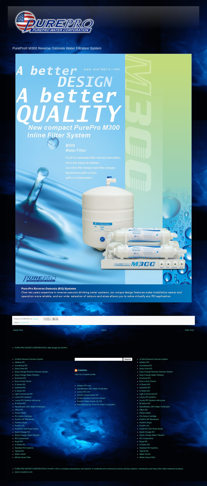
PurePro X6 (19, 426)
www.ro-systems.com (23, 472)
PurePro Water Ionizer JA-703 (89, 401)
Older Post (189, 330)
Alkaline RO (20, 362)
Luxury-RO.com (83, 392)
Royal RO (19, 441)
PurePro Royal (21, 423)
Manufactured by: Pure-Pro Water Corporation (96, 404)
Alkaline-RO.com (84, 386)
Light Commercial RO (24, 394)
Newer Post (18, 330)
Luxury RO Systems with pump (27, 400)
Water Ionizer (20, 454)
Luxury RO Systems (23, 397)
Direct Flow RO (21, 369)
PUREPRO (82, 370)
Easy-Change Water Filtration (27, 375)
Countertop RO (21, 365)
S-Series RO (20, 445)
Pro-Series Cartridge (23, 416)
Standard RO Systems (24, 448)
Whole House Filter (23, 457)
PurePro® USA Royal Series (26, 429)
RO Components (22, 438)
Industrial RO (20, 388)
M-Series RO (24, 322)
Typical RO (19, 451)
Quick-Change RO (22, 432)
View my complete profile (85, 374)
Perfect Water (20, 413)
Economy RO (20, 378)
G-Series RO (20, 384)
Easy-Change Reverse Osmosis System (31, 372)
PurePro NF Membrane (24, 419)
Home (103, 330)
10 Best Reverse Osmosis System (29, 359)
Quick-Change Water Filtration (27, 435)
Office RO (19, 410)
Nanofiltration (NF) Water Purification (30, 407)
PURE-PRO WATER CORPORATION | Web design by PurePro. (41, 348)
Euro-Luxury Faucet (23, 381)
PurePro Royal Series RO (87, 395)
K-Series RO (20, 391)
